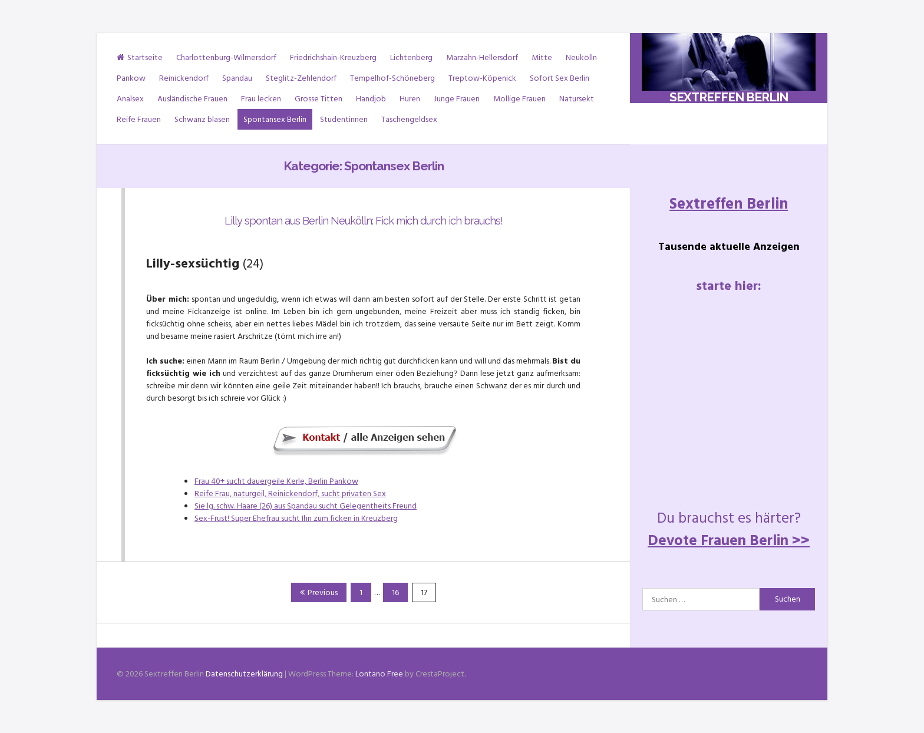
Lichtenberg (411, 57)
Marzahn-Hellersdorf (482, 57)
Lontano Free (379, 674)
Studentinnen (344, 119)
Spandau (237, 78)
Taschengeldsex (409, 119)
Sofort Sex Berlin (559, 78)
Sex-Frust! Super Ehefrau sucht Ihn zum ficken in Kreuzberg (296, 518)
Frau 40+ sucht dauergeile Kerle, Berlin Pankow (276, 481)
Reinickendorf (184, 78)
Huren (410, 98)
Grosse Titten (318, 98)
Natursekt (576, 98)
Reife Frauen (139, 119)
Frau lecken (261, 98)
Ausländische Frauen (192, 98)
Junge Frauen (457, 98)
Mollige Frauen (519, 98)
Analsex (130, 98)
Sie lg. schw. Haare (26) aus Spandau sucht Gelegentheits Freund (305, 506)
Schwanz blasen (202, 119)
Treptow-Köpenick (482, 78)
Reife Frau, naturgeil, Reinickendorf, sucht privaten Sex (290, 493)
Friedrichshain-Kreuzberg (333, 57)
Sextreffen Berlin (728, 97)
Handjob (371, 98)
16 (399, 592)
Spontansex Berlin (274, 119)
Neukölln (581, 57)
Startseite (140, 57)
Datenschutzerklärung (244, 674)
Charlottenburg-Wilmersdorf (226, 57)
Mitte (542, 57)
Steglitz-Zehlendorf (301, 78)
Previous (319, 592)
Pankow (131, 78)
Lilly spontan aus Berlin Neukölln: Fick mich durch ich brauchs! (364, 220)
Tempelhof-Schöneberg (392, 78)
